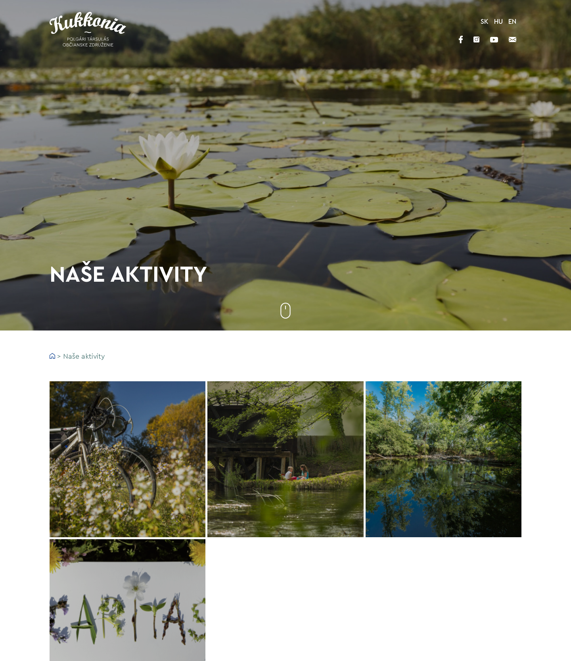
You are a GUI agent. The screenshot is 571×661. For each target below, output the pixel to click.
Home (52, 356)
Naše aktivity (84, 356)
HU (498, 21)
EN (512, 21)
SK (485, 21)
